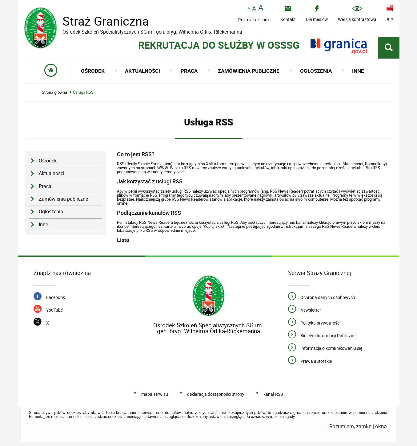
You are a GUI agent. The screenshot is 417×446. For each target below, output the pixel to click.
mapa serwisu (154, 394)
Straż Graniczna (101, 21)
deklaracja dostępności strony (215, 394)
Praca (45, 186)
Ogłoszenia (51, 211)
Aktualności (51, 173)
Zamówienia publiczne (63, 199)
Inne (43, 224)
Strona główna (54, 92)
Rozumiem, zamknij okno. (358, 426)
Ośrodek (48, 161)
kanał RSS (273, 394)
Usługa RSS (83, 92)
